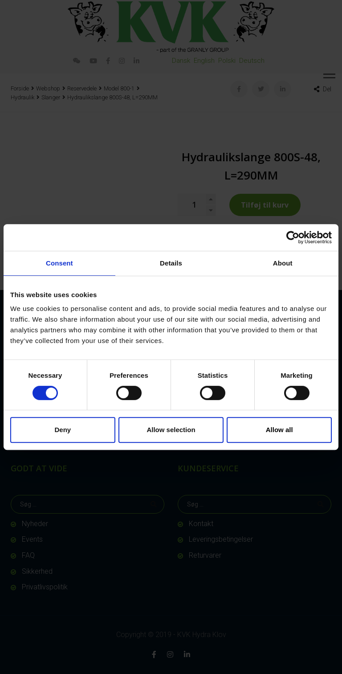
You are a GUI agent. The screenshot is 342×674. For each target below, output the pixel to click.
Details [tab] (171, 263)
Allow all (279, 429)
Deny (62, 429)
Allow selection (171, 429)
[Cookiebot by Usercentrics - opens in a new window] (293, 237)
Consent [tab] (59, 263)
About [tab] (283, 263)
